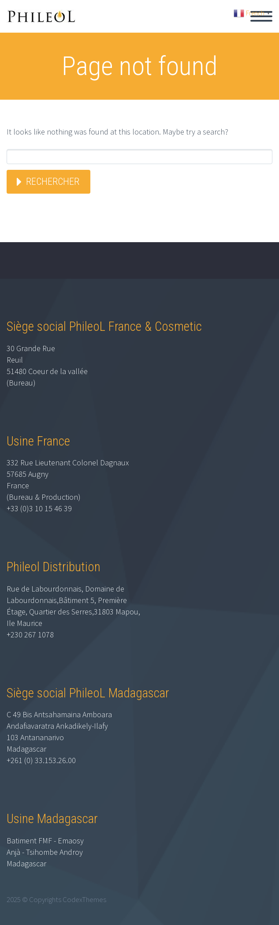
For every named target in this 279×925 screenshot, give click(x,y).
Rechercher (52, 181)
